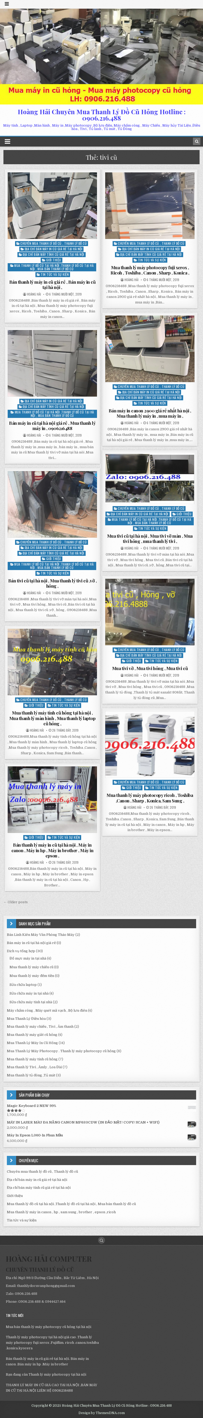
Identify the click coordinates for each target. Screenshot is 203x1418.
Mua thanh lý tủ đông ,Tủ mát (31, 1075)
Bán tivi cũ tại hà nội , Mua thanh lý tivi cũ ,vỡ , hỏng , (52, 583)
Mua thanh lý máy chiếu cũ (31, 967)
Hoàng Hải (34, 294)
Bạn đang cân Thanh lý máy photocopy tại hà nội (46, 1374)
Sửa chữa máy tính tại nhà (31, 1002)
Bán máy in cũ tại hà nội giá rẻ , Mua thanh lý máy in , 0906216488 (52, 425)
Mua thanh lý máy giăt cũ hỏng (32, 1035)
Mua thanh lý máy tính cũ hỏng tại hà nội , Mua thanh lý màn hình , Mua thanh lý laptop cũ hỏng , (52, 718)
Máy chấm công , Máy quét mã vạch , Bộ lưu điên (47, 1010)
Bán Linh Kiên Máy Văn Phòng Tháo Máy (41, 935)
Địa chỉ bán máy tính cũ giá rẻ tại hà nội (53, 254)
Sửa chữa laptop (23, 985)
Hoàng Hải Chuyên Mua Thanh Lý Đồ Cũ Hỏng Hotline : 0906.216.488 (102, 114)
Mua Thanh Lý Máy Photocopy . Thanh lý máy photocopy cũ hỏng (61, 1051)
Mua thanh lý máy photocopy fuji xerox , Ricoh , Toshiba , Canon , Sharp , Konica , (149, 270)
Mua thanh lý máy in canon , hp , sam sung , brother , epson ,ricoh (61, 1212)
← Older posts (15, 902)
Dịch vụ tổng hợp (21, 951)
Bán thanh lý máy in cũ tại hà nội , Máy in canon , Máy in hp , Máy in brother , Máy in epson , (52, 850)
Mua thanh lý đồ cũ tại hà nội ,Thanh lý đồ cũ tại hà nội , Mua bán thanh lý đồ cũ (54, 267)
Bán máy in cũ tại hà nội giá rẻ (31, 943)
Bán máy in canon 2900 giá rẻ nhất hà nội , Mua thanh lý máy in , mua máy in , (150, 413)
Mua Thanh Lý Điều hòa (26, 1019)
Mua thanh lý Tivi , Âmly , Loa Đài (34, 1067)
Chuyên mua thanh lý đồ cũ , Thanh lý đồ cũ (53, 243)
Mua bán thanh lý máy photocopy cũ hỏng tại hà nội (48, 1327)
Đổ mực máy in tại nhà (28, 958)
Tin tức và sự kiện (55, 274)
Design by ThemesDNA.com (102, 1413)
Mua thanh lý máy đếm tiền (32, 976)
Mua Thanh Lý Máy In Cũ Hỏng (32, 1043)
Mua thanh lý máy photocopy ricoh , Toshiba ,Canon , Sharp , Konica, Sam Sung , (150, 797)
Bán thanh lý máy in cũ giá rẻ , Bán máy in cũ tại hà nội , (52, 284)
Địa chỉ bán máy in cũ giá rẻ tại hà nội (53, 249)
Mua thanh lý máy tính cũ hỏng (32, 1059)
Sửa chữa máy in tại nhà (29, 993)
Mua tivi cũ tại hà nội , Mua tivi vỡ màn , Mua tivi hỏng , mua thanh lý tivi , (150, 538)
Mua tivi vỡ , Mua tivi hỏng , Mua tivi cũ (150, 668)
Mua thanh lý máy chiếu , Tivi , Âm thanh (40, 1026)
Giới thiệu (53, 260)
